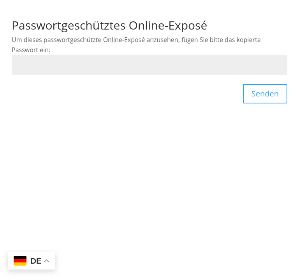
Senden (265, 93)
